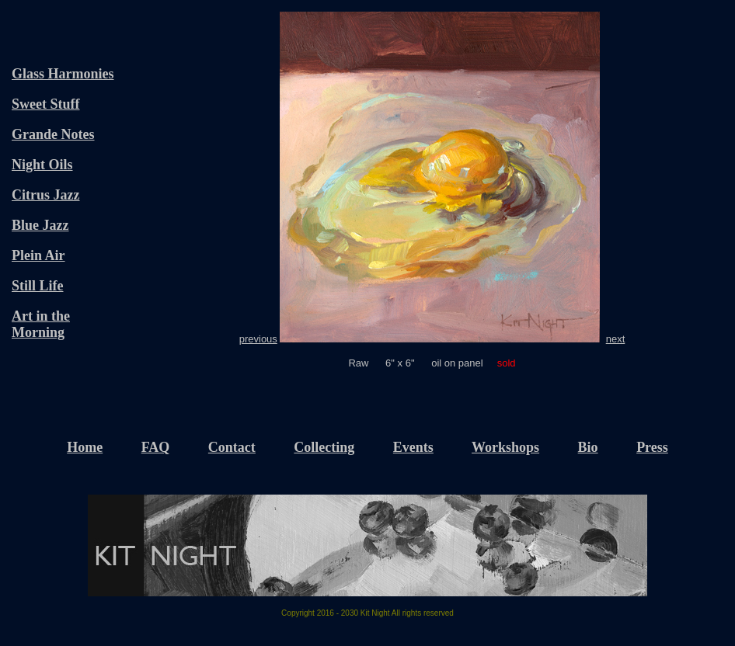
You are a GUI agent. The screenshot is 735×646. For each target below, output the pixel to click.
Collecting (324, 447)
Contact (232, 447)
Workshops (505, 447)
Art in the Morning (41, 324)
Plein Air (38, 255)
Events (413, 447)
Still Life (38, 285)
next (615, 339)
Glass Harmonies (63, 74)
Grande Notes (53, 134)
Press (652, 447)
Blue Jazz (40, 225)
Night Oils (42, 164)
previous (258, 339)
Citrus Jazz (45, 195)
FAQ (155, 447)
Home (85, 447)
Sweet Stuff (46, 104)
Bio (588, 447)
